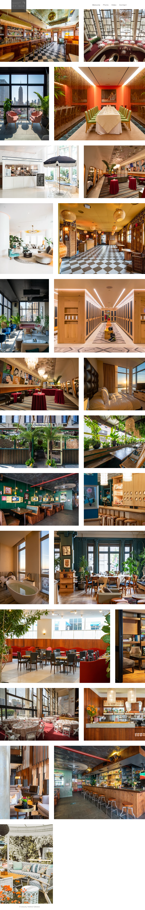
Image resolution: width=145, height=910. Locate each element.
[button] (106, 5)
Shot (16, 3)
